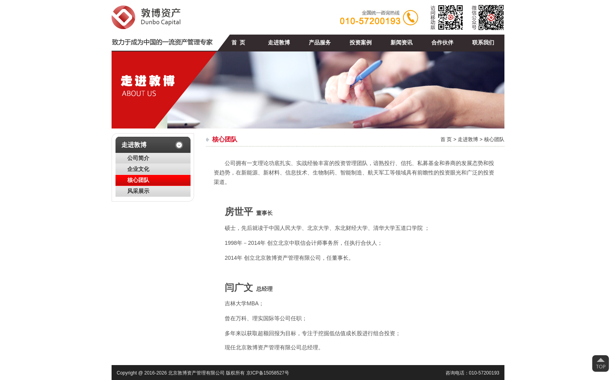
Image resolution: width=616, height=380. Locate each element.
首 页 (238, 43)
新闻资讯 (401, 43)
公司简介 (138, 158)
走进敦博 (279, 43)
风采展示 (138, 191)
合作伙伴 (442, 43)
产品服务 (320, 43)
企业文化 (138, 169)
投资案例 (361, 43)
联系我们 (483, 43)
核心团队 (138, 180)
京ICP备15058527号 (267, 373)
